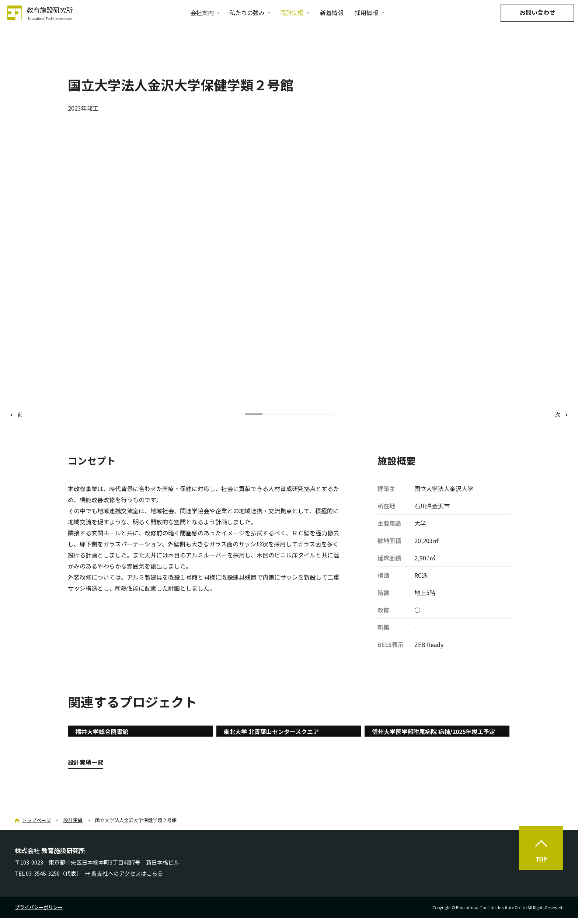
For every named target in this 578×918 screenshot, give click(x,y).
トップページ (36, 820)
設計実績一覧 (85, 762)
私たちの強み (247, 12)
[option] (289, 267)
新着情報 (332, 12)
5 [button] (324, 414)
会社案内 (202, 12)
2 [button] (271, 414)
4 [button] (307, 414)
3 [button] (289, 414)
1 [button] (253, 414)
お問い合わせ (537, 12)
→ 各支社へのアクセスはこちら (124, 873)
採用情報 (366, 12)
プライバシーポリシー (39, 907)
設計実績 (292, 12)
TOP (541, 859)
